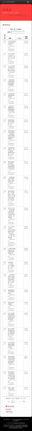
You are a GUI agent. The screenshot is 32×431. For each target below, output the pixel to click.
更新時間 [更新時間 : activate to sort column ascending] (26, 37)
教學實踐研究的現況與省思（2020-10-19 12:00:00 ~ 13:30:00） (11, 294)
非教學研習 (9, 412)
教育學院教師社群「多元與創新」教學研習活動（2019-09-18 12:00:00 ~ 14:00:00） (11, 153)
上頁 (8, 401)
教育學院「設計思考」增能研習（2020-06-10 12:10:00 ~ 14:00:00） (11, 267)
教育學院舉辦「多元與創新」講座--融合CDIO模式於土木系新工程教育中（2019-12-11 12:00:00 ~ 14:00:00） (12, 198)
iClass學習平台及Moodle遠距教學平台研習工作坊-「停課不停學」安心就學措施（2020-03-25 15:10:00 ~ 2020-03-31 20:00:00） (12, 236)
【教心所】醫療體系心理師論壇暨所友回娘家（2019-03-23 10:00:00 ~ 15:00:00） (11, 111)
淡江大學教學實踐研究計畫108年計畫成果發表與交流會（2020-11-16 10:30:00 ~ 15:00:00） (12, 320)
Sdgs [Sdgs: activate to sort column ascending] (19, 38)
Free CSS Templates (22, 425)
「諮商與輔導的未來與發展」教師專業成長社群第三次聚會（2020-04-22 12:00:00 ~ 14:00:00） (11, 281)
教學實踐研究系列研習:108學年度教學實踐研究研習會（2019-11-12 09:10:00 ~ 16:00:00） (11, 168)
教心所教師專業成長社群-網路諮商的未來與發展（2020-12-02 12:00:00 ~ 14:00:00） (11, 334)
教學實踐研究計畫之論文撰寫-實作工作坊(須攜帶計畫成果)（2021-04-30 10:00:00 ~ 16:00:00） (11, 378)
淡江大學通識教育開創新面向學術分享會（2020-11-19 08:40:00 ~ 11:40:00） (11, 348)
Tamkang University (25, 15)
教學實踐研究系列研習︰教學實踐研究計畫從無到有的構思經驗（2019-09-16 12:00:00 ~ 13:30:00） (11, 138)
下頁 (23, 401)
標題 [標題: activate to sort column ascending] (10, 38)
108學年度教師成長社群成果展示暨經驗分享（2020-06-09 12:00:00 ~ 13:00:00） (12, 254)
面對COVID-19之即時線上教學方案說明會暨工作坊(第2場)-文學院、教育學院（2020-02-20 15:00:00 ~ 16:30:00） (12, 216)
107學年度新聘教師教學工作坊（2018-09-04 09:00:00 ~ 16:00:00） (12, 46)
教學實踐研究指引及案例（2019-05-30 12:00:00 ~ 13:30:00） (11, 124)
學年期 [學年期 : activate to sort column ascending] (4, 36)
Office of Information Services (19, 426)
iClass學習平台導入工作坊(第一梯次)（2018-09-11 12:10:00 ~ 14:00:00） (11, 58)
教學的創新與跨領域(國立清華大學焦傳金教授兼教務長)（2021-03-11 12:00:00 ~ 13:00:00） (11, 363)
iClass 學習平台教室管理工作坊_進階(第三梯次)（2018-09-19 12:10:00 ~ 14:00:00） (11, 71)
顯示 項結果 (16, 29)
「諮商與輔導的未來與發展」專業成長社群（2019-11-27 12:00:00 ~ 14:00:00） (11, 182)
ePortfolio (19, 419)
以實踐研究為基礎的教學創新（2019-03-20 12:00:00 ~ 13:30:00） (11, 98)
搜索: (16, 32)
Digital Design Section (15, 427)
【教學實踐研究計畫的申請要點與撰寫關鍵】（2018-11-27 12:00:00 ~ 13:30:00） (11, 85)
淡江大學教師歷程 (8, 2)
